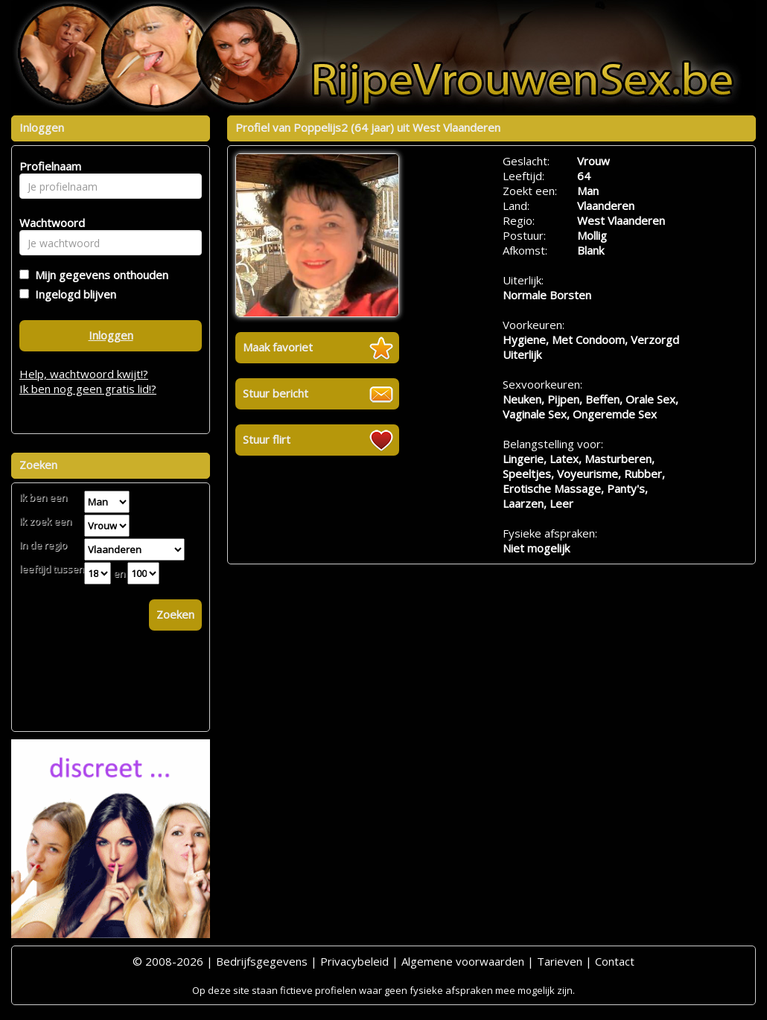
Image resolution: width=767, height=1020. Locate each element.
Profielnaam (48, 166)
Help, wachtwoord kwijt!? (83, 373)
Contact (614, 961)
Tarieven (559, 961)
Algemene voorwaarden (462, 961)
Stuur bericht (275, 393)
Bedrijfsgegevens (262, 961)
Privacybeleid (354, 961)
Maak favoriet (278, 347)
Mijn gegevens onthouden (98, 274)
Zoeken (175, 614)
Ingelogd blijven (72, 294)
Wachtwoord (48, 222)
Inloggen (111, 335)
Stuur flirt (266, 439)
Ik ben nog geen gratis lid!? (87, 388)
